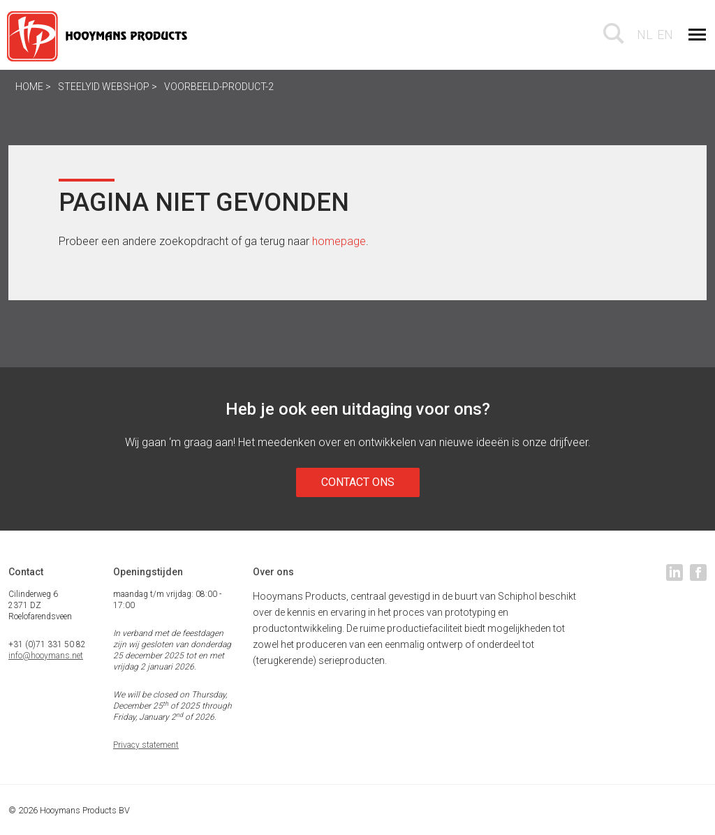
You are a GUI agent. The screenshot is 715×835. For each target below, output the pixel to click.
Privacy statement (146, 745)
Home (29, 86)
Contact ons (358, 482)
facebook (698, 572)
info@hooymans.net (45, 655)
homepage (339, 241)
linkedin (674, 572)
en (665, 34)
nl (645, 34)
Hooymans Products (98, 36)
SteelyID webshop (105, 86)
